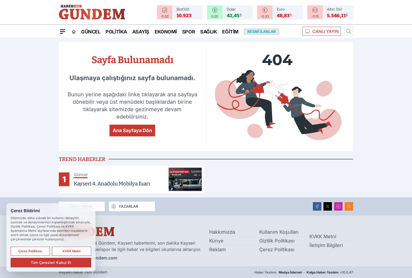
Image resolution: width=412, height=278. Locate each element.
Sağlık (208, 31)
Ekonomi (166, 31)
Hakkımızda (222, 232)
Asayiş (140, 31)
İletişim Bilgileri (326, 245)
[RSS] (349, 206)
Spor (188, 31)
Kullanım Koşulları (279, 232)
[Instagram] (338, 206)
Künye (216, 241)
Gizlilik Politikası (277, 241)
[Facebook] (317, 206)
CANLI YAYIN (322, 31)
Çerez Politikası (276, 249)
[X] (327, 206)
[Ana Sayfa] (74, 31)
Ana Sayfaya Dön (132, 130)
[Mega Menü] (62, 31)
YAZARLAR (124, 206)
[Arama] (348, 31)
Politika (116, 31)
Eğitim (230, 31)
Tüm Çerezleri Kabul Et (51, 262)
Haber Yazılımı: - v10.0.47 (304, 272)
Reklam (217, 249)
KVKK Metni (322, 236)
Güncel (90, 31)
